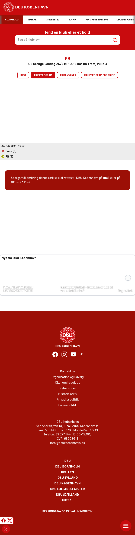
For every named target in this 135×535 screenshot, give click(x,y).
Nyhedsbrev (67, 388)
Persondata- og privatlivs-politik (67, 511)
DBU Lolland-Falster (67, 489)
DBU (67, 461)
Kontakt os (67, 371)
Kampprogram (43, 75)
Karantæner (68, 75)
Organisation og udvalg (68, 377)
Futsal (67, 500)
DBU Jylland (67, 477)
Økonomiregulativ (67, 382)
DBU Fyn (67, 472)
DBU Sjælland (67, 494)
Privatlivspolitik (68, 399)
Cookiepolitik (67, 405)
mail (106, 178)
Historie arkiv (67, 394)
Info (23, 75)
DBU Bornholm (67, 466)
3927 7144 (23, 182)
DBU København (67, 483)
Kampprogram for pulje (99, 75)
